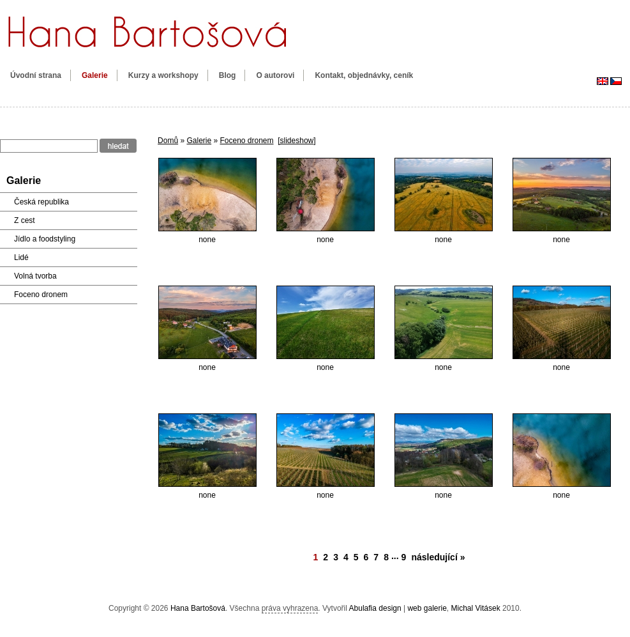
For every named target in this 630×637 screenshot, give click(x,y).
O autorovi (275, 75)
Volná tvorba (35, 276)
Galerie (95, 75)
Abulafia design (375, 608)
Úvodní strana (35, 75)
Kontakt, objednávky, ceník (364, 75)
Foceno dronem (246, 140)
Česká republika (41, 201)
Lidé (21, 257)
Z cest (24, 220)
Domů (168, 140)
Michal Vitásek (475, 608)
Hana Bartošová (197, 608)
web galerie (426, 608)
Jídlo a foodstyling (44, 238)
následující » (438, 557)
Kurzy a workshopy (163, 75)
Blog (227, 75)
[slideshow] (296, 140)
